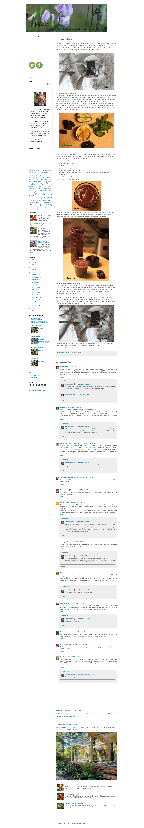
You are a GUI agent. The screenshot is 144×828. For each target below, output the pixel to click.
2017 (32, 311)
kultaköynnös (36, 183)
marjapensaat (39, 190)
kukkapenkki (41, 181)
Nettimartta (63, 603)
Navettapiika (64, 366)
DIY (30, 170)
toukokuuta (35, 292)
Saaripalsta (34, 358)
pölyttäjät (46, 202)
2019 (32, 272)
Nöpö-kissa (33, 377)
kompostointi (44, 179)
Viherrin (28, 6)
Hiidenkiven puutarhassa (38, 347)
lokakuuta (35, 279)
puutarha (48, 198)
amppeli (47, 170)
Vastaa (62, 377)
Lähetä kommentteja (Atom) (67, 716)
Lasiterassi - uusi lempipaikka (66, 724)
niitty (48, 192)
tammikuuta (35, 305)
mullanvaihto (40, 192)
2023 (32, 262)
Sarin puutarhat (35, 336)
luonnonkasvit (45, 188)
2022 (32, 265)
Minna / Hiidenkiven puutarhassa (70, 443)
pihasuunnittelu (33, 198)
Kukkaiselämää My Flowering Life (36, 318)
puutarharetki (48, 200)
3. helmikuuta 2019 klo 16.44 (84, 462)
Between (63, 407)
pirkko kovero (64, 502)
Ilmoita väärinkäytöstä (37, 390)
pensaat (46, 194)
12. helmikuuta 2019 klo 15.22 (84, 618)
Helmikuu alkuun (37, 302)
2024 (32, 260)
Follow (31, 77)
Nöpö (38, 170)
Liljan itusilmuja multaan (72, 794)
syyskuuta (35, 282)
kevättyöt (47, 177)
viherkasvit (41, 208)
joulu (48, 174)
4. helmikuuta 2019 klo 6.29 (75, 542)
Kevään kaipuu (42, 228)
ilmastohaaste (70, 355)
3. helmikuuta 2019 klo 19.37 (84, 521)
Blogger (83, 823)
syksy (43, 204)
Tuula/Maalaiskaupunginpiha (69, 477)
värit (48, 208)
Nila (61, 657)
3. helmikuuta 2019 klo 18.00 (79, 490)
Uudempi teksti (60, 713)
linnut (39, 186)
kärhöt (44, 183)
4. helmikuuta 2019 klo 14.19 (84, 556)
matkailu (47, 190)
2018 (32, 308)
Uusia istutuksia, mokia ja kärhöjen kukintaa (44, 241)
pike (61, 572)
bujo (39, 172)
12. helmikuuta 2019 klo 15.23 (84, 590)
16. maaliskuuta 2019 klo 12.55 (85, 674)
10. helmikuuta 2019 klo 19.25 (76, 632)
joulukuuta (35, 274)
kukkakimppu (32, 181)
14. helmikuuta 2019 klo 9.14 (71, 657)
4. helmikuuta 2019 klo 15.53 (76, 603)
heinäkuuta (35, 287)
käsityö (50, 183)
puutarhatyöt (35, 202)
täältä (75, 293)
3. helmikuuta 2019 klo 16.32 (89, 443)
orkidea (40, 194)
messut (31, 192)
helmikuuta (35, 300)
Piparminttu (63, 632)
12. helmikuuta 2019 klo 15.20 (79, 644)
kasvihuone (37, 175)
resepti (85, 355)
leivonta (31, 186)
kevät (39, 177)
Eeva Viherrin (69, 384)
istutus (42, 174)
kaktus (30, 175)
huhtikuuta (35, 294)
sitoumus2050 (65, 97)
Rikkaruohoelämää (36, 325)
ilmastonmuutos (79, 355)
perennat (32, 196)
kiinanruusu (32, 179)
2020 (32, 270)
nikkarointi (32, 194)
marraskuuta (36, 277)
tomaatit (38, 206)
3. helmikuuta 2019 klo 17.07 (86, 477)
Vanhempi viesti (111, 713)
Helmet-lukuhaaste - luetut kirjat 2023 (75, 803)
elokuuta (35, 284)
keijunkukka (32, 177)
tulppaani (46, 206)
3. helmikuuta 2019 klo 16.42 (84, 426)
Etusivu (86, 713)
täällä (91, 107)
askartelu (31, 172)
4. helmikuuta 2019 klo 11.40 (71, 572)
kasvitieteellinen (46, 175)
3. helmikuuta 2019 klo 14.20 (76, 366)
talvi (32, 206)
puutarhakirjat (38, 200)
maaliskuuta (36, 297)
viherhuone (32, 208)
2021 (32, 267)
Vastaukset (65, 381)
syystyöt (50, 204)
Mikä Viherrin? (34, 375)
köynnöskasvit (36, 184)
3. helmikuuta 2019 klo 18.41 (77, 502)
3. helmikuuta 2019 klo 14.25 (84, 384)
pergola (45, 195)
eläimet (64, 355)
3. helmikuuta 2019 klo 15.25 (74, 407)
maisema (31, 190)
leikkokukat (46, 184)
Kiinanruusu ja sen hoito (72, 785)
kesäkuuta (35, 289)
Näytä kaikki (49, 368)
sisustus (37, 204)
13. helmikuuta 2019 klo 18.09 (81, 394)
